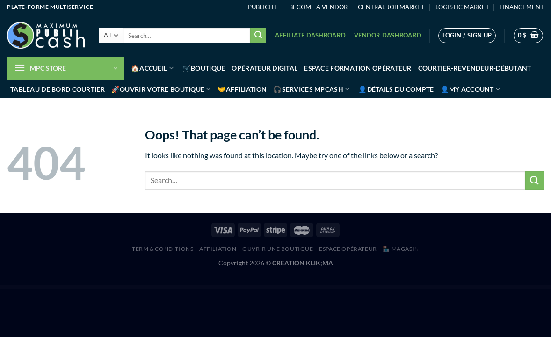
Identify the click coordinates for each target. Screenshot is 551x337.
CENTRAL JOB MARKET (391, 7)
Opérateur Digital (264, 68)
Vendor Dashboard (387, 35)
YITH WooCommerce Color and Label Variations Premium (285, 287)
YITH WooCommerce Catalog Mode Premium (255, 287)
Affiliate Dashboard (310, 35)
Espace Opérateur (348, 248)
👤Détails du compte (396, 89)
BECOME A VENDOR (318, 7)
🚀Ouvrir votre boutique (161, 89)
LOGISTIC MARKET (462, 7)
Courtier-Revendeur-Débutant (474, 68)
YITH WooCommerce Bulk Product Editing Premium (227, 287)
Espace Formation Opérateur (358, 68)
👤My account (470, 89)
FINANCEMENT (522, 7)
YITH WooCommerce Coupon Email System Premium (315, 287)
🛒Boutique (203, 68)
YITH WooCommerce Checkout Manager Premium (269, 287)
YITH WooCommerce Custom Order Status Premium (330, 287)
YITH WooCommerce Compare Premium (300, 287)
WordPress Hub (203, 287)
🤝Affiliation (242, 89)
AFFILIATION (218, 248)
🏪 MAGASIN (401, 248)
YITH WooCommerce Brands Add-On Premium (213, 287)
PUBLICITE (263, 7)
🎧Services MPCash (311, 89)
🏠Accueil (152, 68)
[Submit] (258, 36)
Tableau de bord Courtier (57, 89)
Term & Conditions (162, 248)
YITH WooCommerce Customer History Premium (344, 287)
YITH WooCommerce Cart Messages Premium (241, 287)
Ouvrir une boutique (277, 248)
